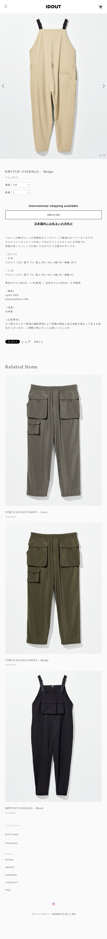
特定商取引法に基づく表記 (64, 914)
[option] (53, 86)
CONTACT (11, 882)
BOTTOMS (11, 834)
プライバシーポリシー (41, 914)
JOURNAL (11, 875)
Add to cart (53, 215)
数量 (7, 192)
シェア (26, 341)
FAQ (8, 890)
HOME (9, 859)
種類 (7, 185)
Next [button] (103, 86)
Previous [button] (4, 86)
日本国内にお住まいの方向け (53, 223)
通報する (38, 342)
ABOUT (9, 867)
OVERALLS (11, 843)
